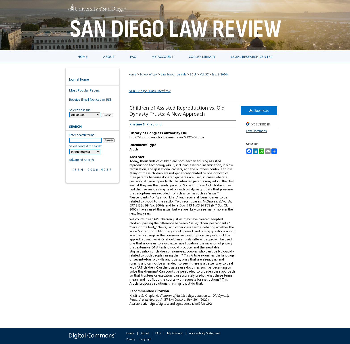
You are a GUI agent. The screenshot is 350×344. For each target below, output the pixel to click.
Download (259, 111)
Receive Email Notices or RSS (90, 99)
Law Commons (256, 131)
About (145, 333)
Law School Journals (173, 74)
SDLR (193, 74)
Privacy (130, 339)
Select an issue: (80, 110)
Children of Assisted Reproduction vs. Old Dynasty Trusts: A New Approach (177, 110)
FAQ (158, 333)
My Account (175, 333)
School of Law (148, 74)
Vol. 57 (204, 74)
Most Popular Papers (84, 90)
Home (132, 74)
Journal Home (79, 79)
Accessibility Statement (204, 333)
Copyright (145, 339)
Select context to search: (85, 146)
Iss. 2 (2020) (219, 74)
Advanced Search (81, 160)
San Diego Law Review (150, 91)
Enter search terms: (82, 135)
